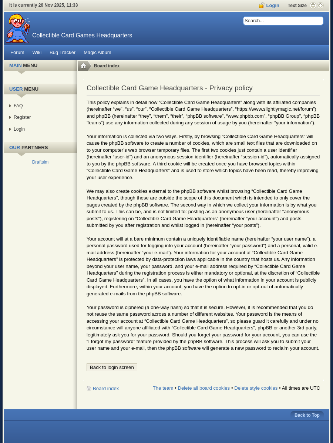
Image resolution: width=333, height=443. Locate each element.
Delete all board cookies (204, 388)
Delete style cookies (256, 388)
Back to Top (307, 415)
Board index (107, 65)
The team (163, 388)
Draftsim (40, 162)
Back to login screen (112, 367)
